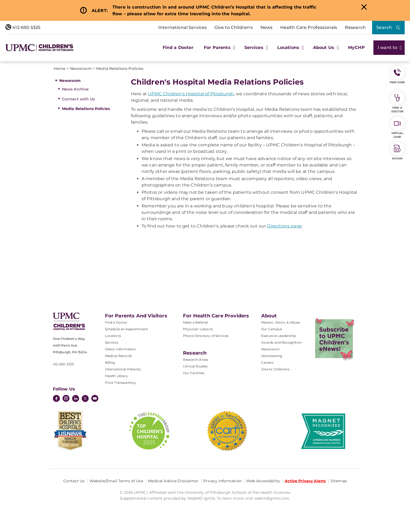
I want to (389, 47)
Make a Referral (195, 322)
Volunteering (271, 356)
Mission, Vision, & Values (280, 322)
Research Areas (195, 360)
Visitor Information (120, 349)
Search (384, 27)
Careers (267, 362)
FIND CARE (397, 75)
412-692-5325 (22, 27)
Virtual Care (397, 128)
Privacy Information (222, 480)
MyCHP (356, 47)
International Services (182, 27)
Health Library (116, 376)
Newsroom (70, 80)
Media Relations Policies (86, 108)
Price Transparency (120, 383)
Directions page (284, 226)
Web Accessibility (263, 480)
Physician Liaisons (198, 329)
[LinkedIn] (75, 399)
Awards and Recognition (281, 342)
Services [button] (255, 47)
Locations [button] (290, 47)
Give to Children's (233, 27)
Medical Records (118, 356)
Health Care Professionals (308, 27)
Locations (113, 336)
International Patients (123, 369)
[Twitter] (85, 398)
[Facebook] (56, 399)
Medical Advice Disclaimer (173, 480)
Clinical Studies (195, 366)
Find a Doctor (178, 47)
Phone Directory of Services (206, 336)
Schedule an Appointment (126, 329)
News (266, 27)
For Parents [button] (219, 47)
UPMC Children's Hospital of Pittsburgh (191, 93)
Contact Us (73, 480)
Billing (110, 362)
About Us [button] (325, 47)
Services (111, 342)
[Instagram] (66, 399)
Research (355, 27)
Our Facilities (193, 373)
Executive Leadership (278, 336)
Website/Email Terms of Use (116, 480)
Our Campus (271, 329)
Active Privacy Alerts (305, 480)
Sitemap (339, 480)
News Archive (75, 89)
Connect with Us (78, 99)
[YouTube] (94, 399)
